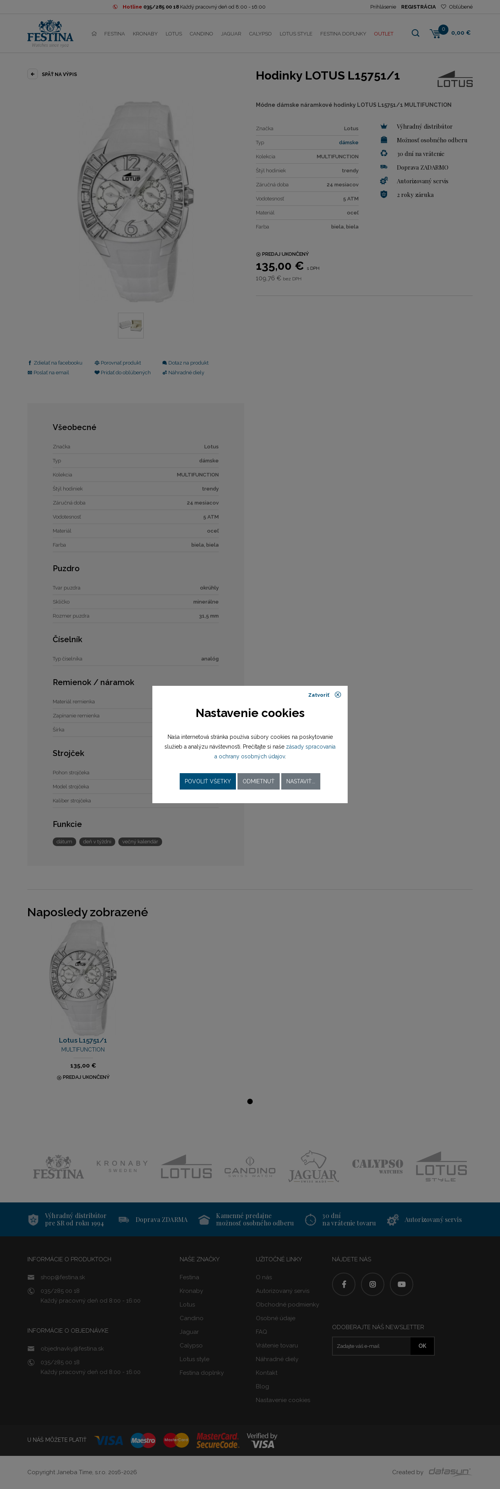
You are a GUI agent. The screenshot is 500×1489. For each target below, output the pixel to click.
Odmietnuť (259, 781)
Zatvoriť (324, 694)
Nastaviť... (300, 781)
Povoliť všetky (208, 781)
